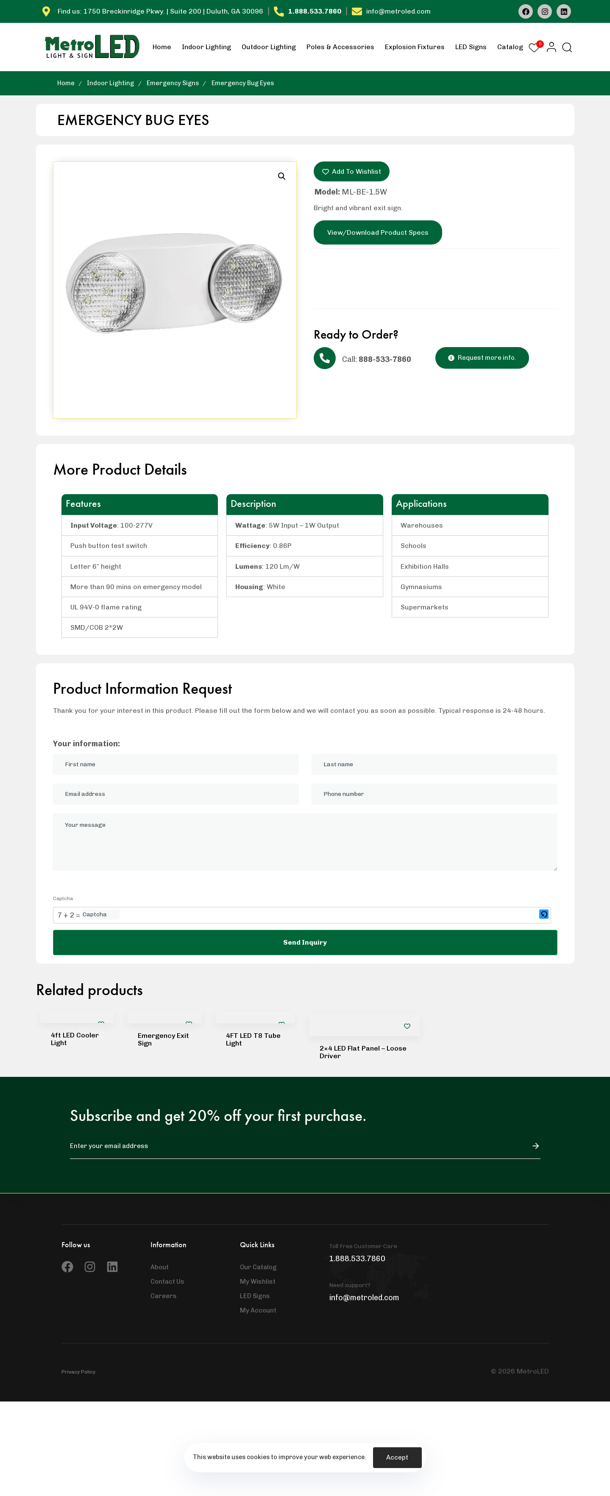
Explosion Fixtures (415, 47)
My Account (258, 1310)
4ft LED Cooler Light (75, 1039)
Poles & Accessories (340, 47)
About (159, 1267)
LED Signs (471, 47)
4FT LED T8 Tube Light (253, 1039)
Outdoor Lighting (269, 47)
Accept (397, 1457)
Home (162, 47)
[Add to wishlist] (407, 1026)
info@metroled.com (398, 11)
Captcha (63, 898)
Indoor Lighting (206, 47)
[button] (549, 47)
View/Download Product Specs (378, 232)
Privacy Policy (78, 1372)
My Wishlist (258, 1281)
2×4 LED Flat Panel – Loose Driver (363, 1052)
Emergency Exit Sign (163, 1039)
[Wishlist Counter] (534, 47)
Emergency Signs (173, 83)
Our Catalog (258, 1267)
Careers (163, 1296)
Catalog (510, 47)
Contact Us (167, 1281)
